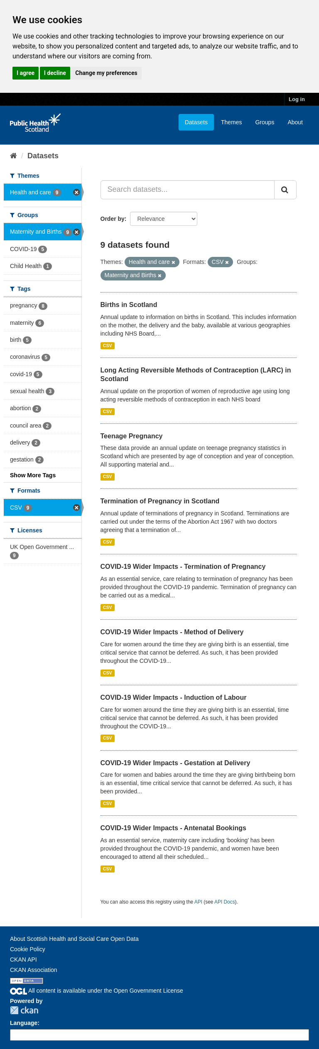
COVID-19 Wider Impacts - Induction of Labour (174, 697)
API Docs (224, 902)
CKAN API (23, 959)
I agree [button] (25, 73)
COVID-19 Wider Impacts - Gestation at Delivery (175, 762)
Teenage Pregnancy (132, 436)
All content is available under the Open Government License (96, 990)
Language (23, 1023)
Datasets (196, 122)
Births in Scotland (129, 304)
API (198, 902)
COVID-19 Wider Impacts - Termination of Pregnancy (183, 566)
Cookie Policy (27, 949)
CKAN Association (33, 970)
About (295, 122)
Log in (297, 99)
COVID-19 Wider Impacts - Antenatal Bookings (173, 827)
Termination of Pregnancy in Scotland (160, 501)
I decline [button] (55, 73)
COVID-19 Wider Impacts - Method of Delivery (172, 632)
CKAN (24, 1010)
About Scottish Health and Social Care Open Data (74, 938)
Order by (113, 218)
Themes (231, 122)
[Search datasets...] (188, 189)
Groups (264, 122)
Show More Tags (33, 475)
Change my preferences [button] (106, 73)
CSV (107, 345)
